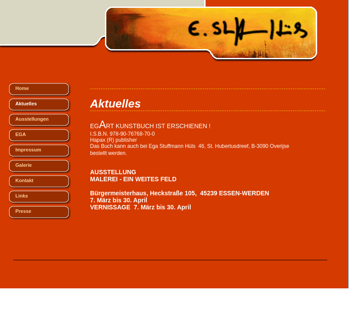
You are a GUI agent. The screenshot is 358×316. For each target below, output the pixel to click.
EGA (20, 134)
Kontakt (24, 180)
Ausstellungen (32, 119)
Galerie (23, 165)
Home (22, 88)
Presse (23, 211)
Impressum (28, 149)
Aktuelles (26, 103)
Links (21, 195)
